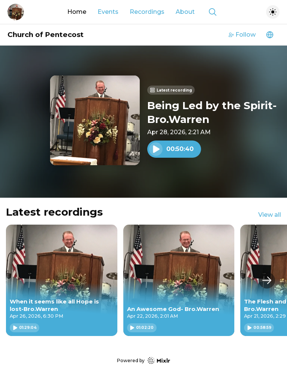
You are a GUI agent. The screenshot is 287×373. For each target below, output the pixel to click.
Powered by (143, 360)
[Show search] (212, 12)
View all (269, 214)
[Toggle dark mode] (273, 12)
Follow (242, 34)
